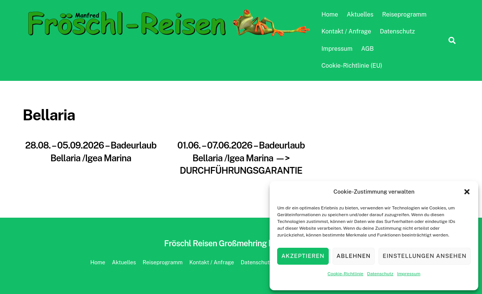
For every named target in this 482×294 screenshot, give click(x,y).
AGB (367, 48)
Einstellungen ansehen (425, 256)
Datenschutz (380, 273)
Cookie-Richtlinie (345, 273)
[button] (467, 191)
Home (330, 14)
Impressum (409, 273)
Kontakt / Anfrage (346, 31)
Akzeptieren (302, 256)
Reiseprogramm (404, 14)
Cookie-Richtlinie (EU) (352, 65)
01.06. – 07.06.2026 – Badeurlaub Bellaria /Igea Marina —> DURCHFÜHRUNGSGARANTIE (241, 158)
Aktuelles (360, 14)
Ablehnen (354, 256)
